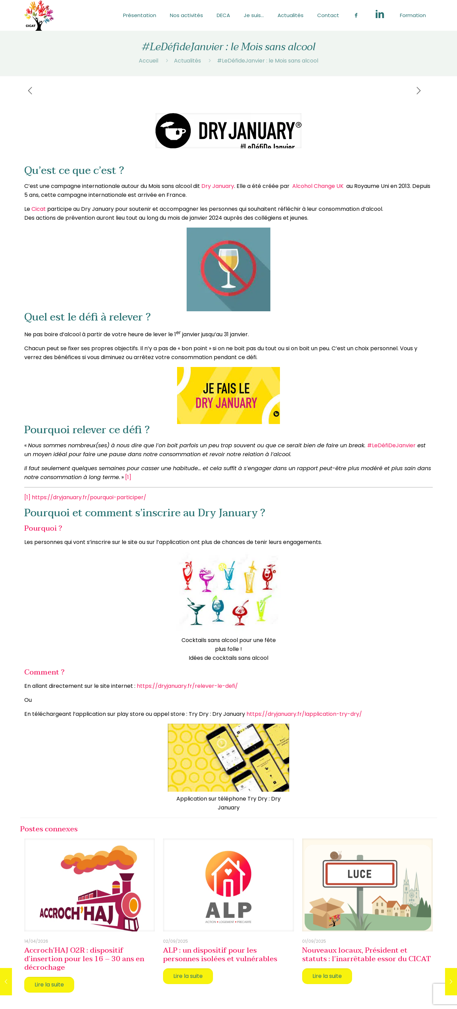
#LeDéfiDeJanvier (391, 445)
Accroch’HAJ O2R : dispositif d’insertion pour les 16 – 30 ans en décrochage (84, 958)
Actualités (187, 61)
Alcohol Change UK (318, 186)
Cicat (38, 209)
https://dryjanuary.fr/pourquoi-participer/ (89, 497)
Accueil (148, 61)
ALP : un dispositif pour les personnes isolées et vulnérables (220, 954)
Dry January (217, 186)
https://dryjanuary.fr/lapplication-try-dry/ (304, 714)
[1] (128, 477)
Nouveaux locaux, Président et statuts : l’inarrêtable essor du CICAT (366, 954)
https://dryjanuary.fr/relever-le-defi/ (187, 686)
